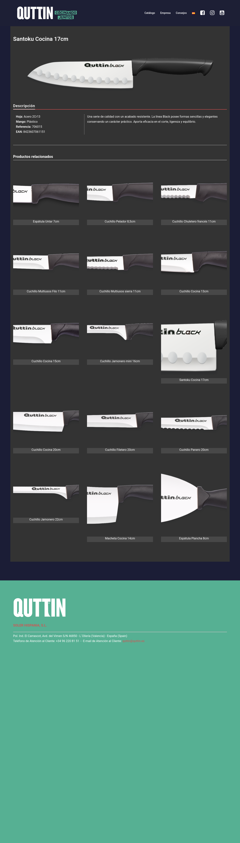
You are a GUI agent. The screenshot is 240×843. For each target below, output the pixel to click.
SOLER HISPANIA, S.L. (30, 625)
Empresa (165, 12)
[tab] (24, 106)
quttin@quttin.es (133, 641)
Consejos (181, 12)
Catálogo (149, 12)
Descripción (24, 106)
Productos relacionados (33, 156)
